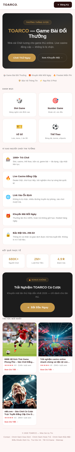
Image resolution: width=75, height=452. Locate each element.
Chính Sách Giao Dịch (21, 437)
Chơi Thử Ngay (22, 57)
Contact (6, 437)
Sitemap (59, 440)
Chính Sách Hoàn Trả (41, 437)
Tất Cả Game (48, 440)
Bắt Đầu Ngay (37, 307)
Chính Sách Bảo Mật (61, 437)
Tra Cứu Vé (36, 440)
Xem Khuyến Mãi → (52, 57)
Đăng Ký (63, 5)
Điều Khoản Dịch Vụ (21, 440)
